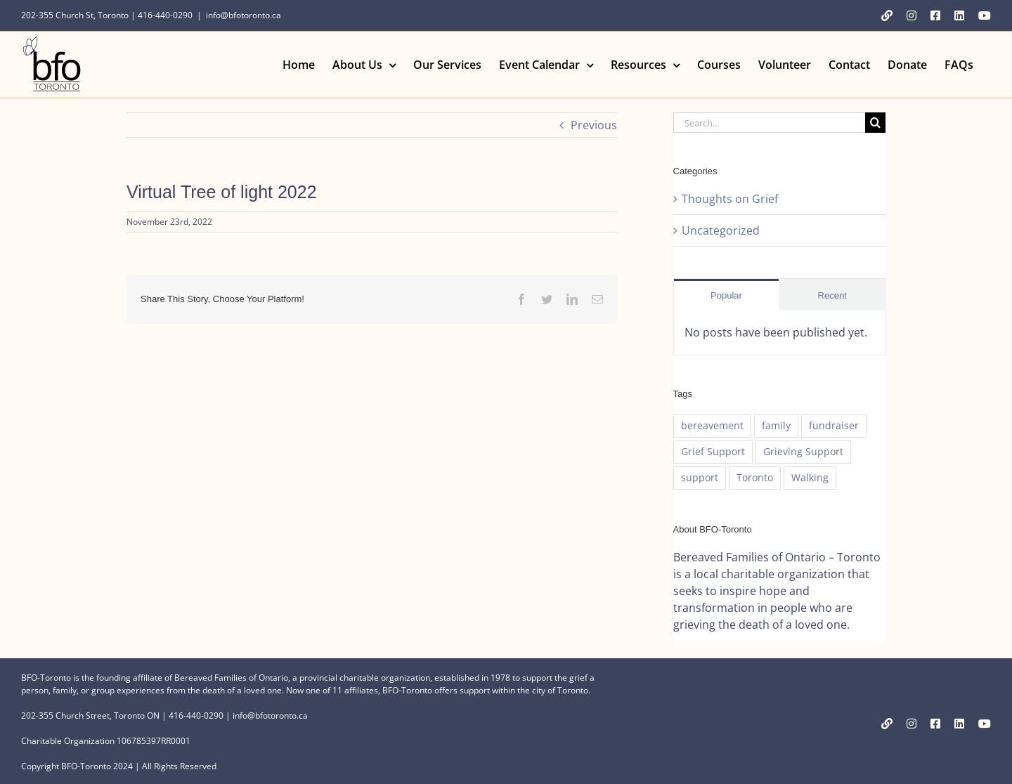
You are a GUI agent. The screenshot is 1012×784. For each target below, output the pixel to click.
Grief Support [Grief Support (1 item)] (713, 451)
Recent (832, 295)
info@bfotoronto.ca (243, 15)
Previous (594, 125)
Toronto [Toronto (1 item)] (755, 477)
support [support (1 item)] (699, 477)
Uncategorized (721, 230)
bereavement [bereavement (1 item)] (712, 425)
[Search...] (769, 122)
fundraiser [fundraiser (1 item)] (834, 425)
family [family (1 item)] (776, 425)
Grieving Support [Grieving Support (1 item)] (803, 451)
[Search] (875, 122)
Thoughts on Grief (730, 199)
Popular (726, 295)
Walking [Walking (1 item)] (810, 477)
